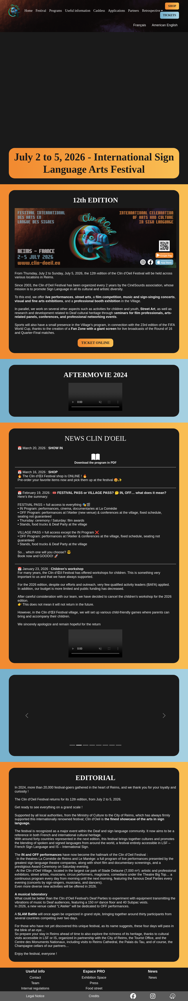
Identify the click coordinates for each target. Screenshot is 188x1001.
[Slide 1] (72, 745)
